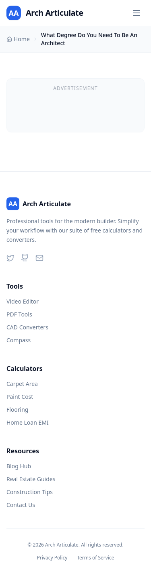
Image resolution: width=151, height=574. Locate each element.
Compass (18, 340)
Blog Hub (18, 466)
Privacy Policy (52, 558)
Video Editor (22, 301)
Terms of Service (95, 558)
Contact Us (20, 505)
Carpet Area (22, 384)
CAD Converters (27, 327)
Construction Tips (29, 492)
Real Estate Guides (30, 479)
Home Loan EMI (27, 422)
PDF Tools (19, 314)
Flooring (17, 409)
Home (18, 39)
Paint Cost (19, 396)
